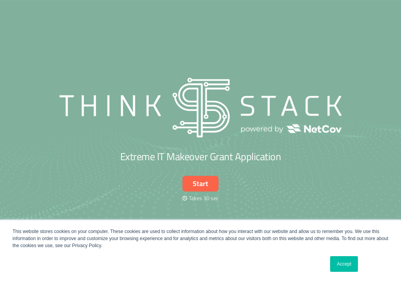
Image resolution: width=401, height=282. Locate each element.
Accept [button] (344, 264)
